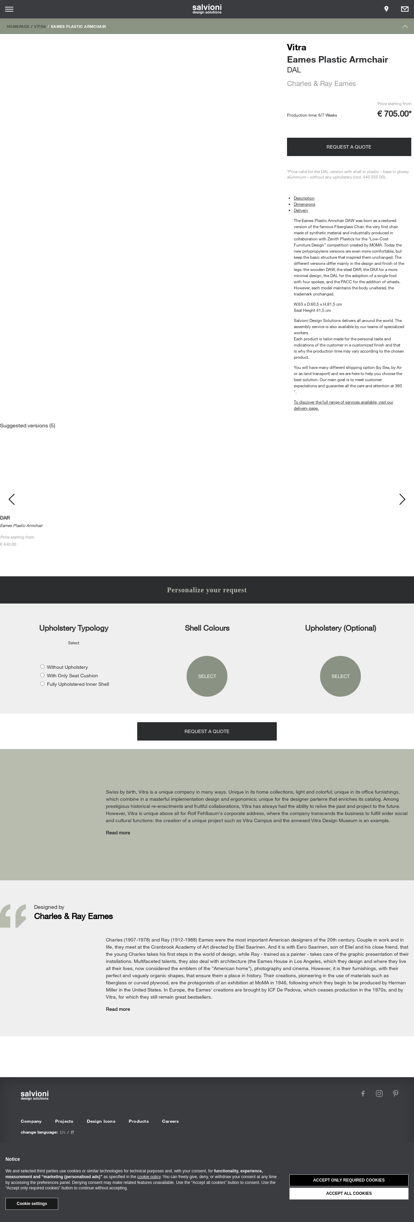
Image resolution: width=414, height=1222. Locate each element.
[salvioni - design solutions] (207, 9)
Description (304, 198)
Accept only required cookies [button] (349, 1180)
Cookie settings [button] (32, 1203)
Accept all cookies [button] (349, 1193)
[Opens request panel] (405, 9)
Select (207, 676)
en (62, 1132)
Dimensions (304, 204)
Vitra (40, 26)
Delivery (301, 210)
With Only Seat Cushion (72, 675)
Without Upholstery (67, 667)
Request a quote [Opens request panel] (349, 147)
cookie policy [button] (149, 1176)
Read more (118, 832)
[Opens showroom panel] (386, 9)
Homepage (18, 26)
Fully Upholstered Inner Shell (78, 684)
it (72, 1132)
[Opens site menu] (9, 9)
